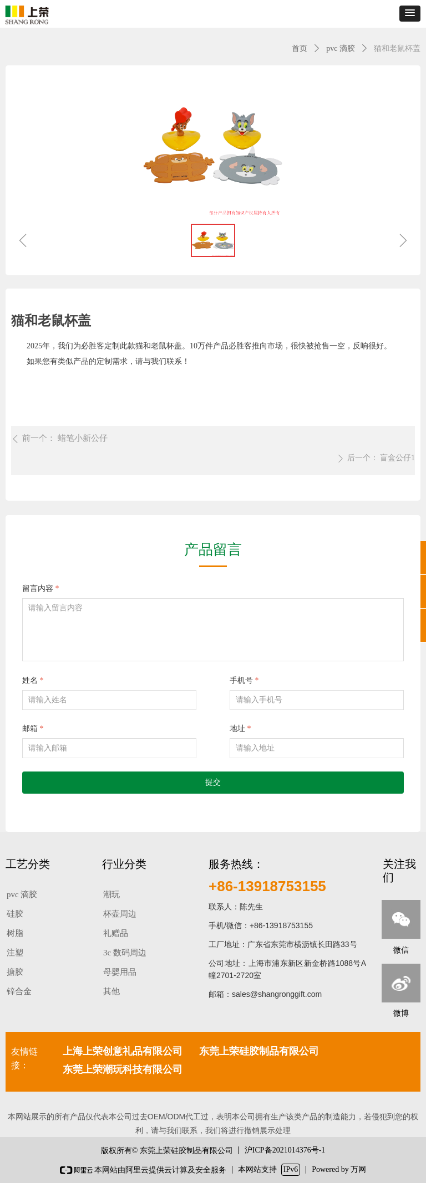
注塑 (15, 952)
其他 (111, 991)
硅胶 (15, 913)
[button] (409, 14)
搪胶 (15, 972)
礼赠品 (115, 933)
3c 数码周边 (124, 952)
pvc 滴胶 (340, 48)
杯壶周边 (119, 913)
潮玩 (111, 894)
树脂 (15, 933)
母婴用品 (119, 972)
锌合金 (19, 991)
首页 (299, 48)
